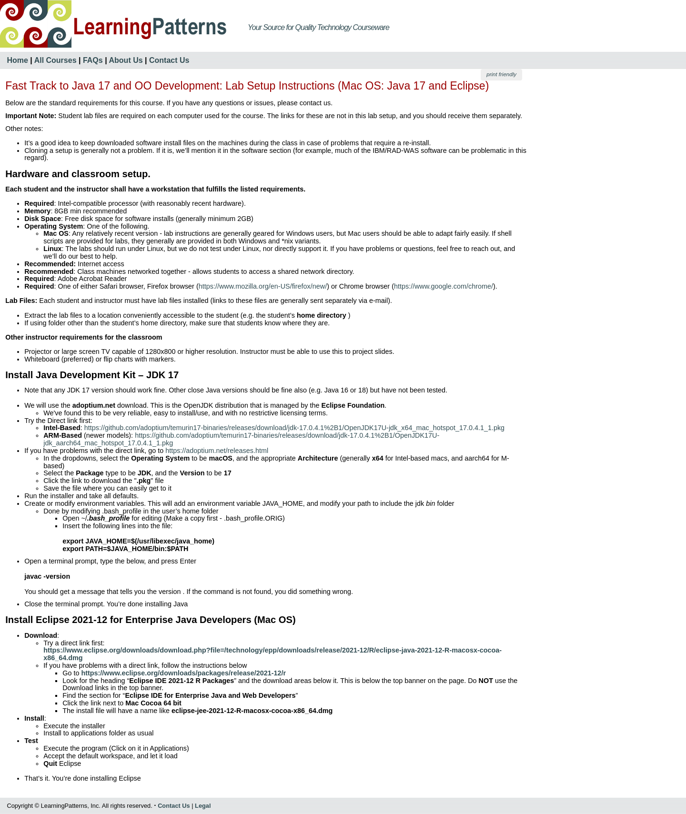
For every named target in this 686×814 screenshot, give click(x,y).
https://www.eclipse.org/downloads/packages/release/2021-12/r (183, 673)
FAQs (93, 60)
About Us (126, 60)
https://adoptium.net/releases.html (216, 450)
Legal (203, 805)
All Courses (55, 60)
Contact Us (169, 60)
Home (17, 60)
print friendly (501, 74)
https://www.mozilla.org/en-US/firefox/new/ (263, 286)
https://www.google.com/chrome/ (443, 286)
